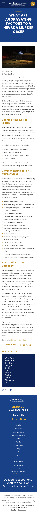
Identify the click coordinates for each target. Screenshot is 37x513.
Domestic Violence (18, 435)
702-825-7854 (18, 410)
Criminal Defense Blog (18, 340)
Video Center (18, 452)
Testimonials (18, 445)
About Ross (18, 429)
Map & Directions (18, 474)
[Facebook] (12, 419)
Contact (18, 455)
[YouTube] (21, 419)
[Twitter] (16, 419)
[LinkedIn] (25, 419)
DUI (18, 439)
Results (18, 442)
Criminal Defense (18, 432)
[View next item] (11, 390)
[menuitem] (13, 510)
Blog (18, 448)
